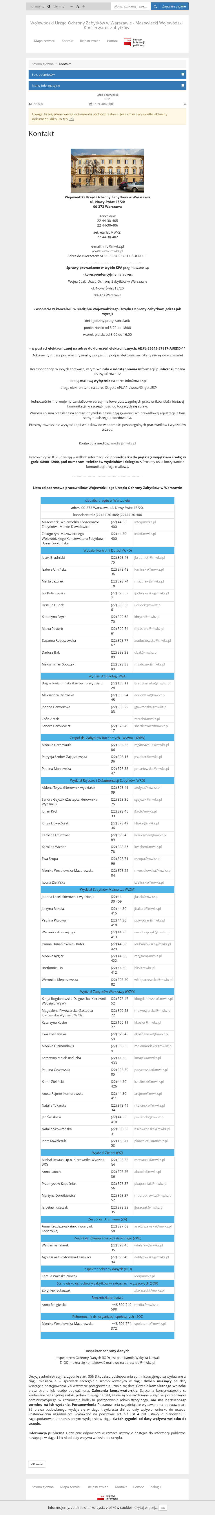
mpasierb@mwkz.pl (149, 628)
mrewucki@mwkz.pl (149, 1159)
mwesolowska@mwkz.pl (152, 870)
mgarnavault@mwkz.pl (151, 745)
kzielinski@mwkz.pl (149, 1081)
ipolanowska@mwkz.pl (151, 593)
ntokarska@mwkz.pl (149, 1105)
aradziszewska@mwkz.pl (153, 1226)
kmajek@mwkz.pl (147, 1058)
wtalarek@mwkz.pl (148, 1245)
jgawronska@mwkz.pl (150, 707)
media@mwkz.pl (123, 443)
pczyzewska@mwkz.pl (151, 1069)
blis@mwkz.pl (144, 968)
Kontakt (67, 41)
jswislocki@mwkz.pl (149, 1117)
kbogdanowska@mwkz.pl (153, 998)
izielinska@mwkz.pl (149, 882)
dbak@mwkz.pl (145, 652)
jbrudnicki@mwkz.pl (149, 557)
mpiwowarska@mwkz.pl (152, 1010)
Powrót (37, 1464)
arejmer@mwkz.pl (148, 1093)
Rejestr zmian (90, 41)
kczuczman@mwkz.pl (150, 835)
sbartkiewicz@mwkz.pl (151, 726)
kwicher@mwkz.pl (148, 846)
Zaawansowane (174, 6)
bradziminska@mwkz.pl (152, 683)
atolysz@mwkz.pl (147, 787)
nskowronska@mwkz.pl (152, 1129)
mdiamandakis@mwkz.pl (153, 1046)
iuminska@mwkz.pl (149, 569)
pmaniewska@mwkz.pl (151, 768)
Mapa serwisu (44, 41)
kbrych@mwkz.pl (147, 616)
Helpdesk (37, 104)
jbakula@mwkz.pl (147, 908)
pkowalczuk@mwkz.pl (151, 1141)
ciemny (58, 6)
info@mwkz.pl (145, 522)
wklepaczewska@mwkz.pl (153, 979)
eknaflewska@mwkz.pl (151, 1034)
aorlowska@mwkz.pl (150, 695)
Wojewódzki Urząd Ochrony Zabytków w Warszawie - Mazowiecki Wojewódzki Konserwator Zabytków (106, 25)
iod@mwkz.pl (144, 1276)
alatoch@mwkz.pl (147, 1171)
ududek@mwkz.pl (147, 605)
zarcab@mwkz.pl (147, 719)
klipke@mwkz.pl (146, 823)
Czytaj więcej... (146, 1507)
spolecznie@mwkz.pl (150, 1323)
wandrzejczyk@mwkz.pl (152, 932)
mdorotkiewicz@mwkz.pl (153, 1195)
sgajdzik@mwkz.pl (148, 799)
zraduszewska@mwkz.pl (152, 640)
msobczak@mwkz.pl (149, 664)
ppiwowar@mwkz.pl (149, 920)
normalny (37, 6)
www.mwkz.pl (112, 251)
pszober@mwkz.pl (148, 756)
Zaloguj (156, 1487)
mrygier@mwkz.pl (148, 956)
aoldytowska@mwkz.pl (151, 1257)
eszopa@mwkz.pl (147, 858)
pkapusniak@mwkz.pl (150, 1183)
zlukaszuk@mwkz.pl (149, 1290)
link (71, 119)
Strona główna (43, 64)
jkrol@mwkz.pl (145, 811)
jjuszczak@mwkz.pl (148, 1207)
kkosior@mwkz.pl (147, 1022)
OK (163, 1508)
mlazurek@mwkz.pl (149, 581)
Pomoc (112, 41)
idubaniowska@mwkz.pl (152, 944)
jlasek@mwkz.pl (146, 896)
